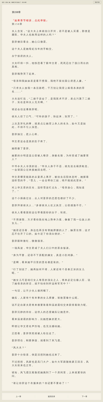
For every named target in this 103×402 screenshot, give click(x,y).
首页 (3, 2)
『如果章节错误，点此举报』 (30, 20)
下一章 (84, 396)
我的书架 (97, 2)
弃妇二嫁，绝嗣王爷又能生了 (13, 2)
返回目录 (51, 396)
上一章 (18, 396)
